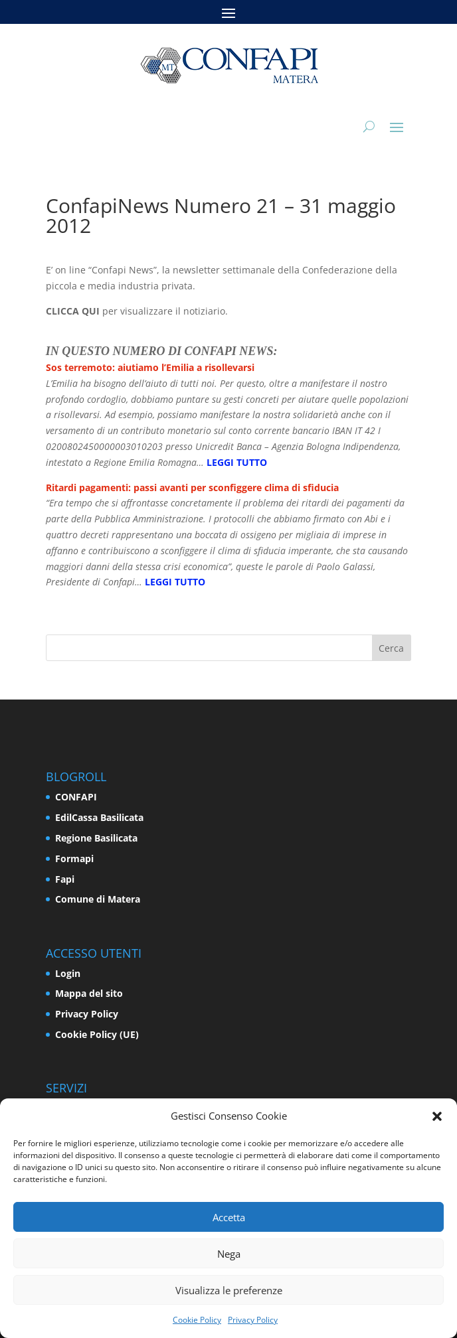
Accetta (229, 1217)
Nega (228, 1253)
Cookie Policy (197, 1319)
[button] (437, 1116)
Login (67, 973)
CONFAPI (76, 796)
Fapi (64, 879)
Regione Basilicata (96, 838)
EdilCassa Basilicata (99, 817)
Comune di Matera (97, 899)
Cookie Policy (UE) (97, 1034)
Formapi (74, 858)
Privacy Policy (253, 1319)
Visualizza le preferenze (228, 1290)
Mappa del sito (89, 993)
